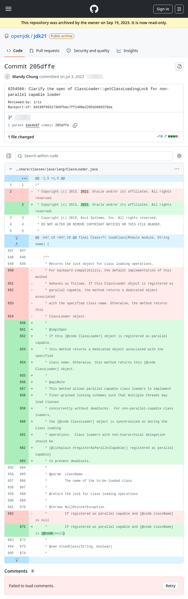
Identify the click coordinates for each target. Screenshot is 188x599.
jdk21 (40, 36)
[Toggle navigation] (8, 9)
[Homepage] (94, 8)
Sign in (163, 9)
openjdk (20, 36)
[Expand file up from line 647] (17, 244)
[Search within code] (91, 155)
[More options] (176, 169)
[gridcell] (94, 178)
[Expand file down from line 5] (17, 237)
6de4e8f (32, 125)
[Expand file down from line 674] (17, 560)
